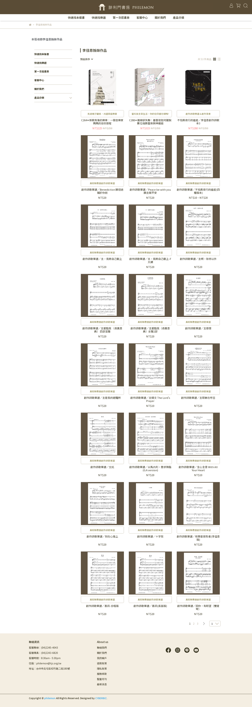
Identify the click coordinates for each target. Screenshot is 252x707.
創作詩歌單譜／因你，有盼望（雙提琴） (198, 607)
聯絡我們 (102, 647)
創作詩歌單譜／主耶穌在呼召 (198, 398)
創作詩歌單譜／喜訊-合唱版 (102, 606)
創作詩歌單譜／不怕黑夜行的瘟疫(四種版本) (198, 191)
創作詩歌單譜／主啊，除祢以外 (198, 259)
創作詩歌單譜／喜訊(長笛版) (150, 606)
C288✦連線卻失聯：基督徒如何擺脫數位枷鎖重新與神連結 (150, 122)
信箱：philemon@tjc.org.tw (45, 663)
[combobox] (86, 59)
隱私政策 (102, 668)
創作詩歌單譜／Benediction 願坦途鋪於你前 (102, 191)
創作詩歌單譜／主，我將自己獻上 (102, 259)
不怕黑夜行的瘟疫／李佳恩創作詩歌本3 (198, 122)
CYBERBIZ (101, 698)
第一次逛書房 (121, 17)
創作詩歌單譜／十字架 (150, 536)
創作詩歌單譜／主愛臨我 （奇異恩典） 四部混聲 (102, 330)
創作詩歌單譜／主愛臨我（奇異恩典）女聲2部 (150, 330)
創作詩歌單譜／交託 (102, 467)
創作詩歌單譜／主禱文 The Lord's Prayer (150, 399)
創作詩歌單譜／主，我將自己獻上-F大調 (150, 260)
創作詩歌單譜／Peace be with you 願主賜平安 (150, 191)
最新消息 (102, 684)
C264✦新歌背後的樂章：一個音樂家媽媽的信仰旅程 (102, 122)
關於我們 (160, 17)
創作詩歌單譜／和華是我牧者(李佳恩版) (198, 538)
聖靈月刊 (102, 679)
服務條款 (102, 674)
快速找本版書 (76, 17)
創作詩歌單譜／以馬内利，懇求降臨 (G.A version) (150, 468)
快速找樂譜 (99, 17)
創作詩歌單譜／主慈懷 (198, 328)
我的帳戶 (102, 658)
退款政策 (102, 663)
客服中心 (142, 17)
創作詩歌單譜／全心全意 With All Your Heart (198, 468)
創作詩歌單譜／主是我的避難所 (102, 398)
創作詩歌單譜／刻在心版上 (102, 536)
